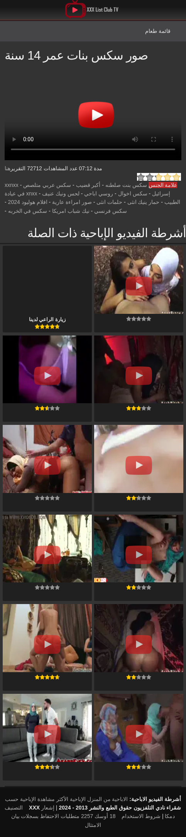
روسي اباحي (98, 193)
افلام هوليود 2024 (27, 202)
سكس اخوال (132, 193)
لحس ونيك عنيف (60, 193)
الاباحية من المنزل (107, 799)
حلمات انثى (109, 202)
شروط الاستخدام (141, 816)
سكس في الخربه (27, 211)
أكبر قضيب (88, 185)
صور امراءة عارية (72, 202)
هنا (7, 168)
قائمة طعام (158, 31)
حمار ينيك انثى (143, 202)
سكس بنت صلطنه (126, 185)
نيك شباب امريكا (71, 211)
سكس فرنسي (110, 211)
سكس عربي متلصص (47, 185)
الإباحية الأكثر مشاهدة (61, 799)
